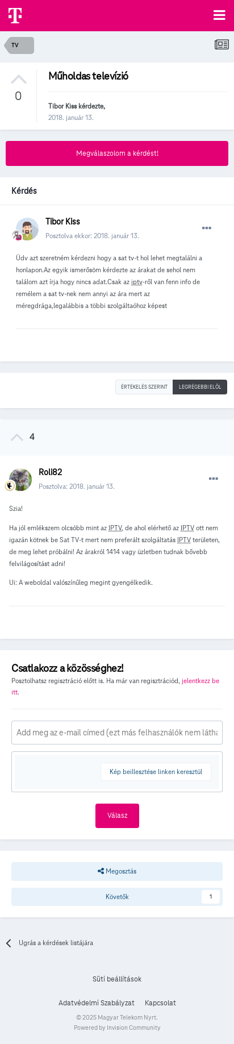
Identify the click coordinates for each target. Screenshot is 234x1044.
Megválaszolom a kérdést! (117, 153)
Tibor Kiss (62, 106)
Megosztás (117, 871)
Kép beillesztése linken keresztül (156, 771)
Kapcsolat (160, 1003)
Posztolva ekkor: (92, 235)
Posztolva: (77, 486)
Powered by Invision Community (117, 1027)
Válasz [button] (117, 815)
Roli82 (50, 472)
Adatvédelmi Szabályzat (96, 1003)
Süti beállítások (117, 979)
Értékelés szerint (144, 387)
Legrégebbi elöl (200, 387)
